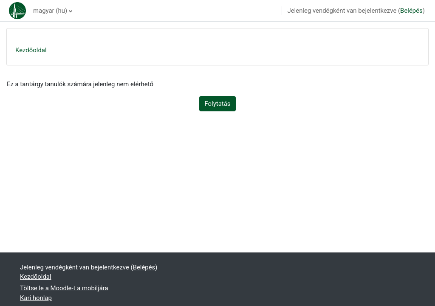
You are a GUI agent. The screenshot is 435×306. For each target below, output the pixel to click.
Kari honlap (36, 298)
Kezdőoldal (31, 50)
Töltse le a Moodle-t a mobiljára (64, 288)
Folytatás (218, 104)
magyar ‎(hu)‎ (50, 10)
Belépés (411, 10)
